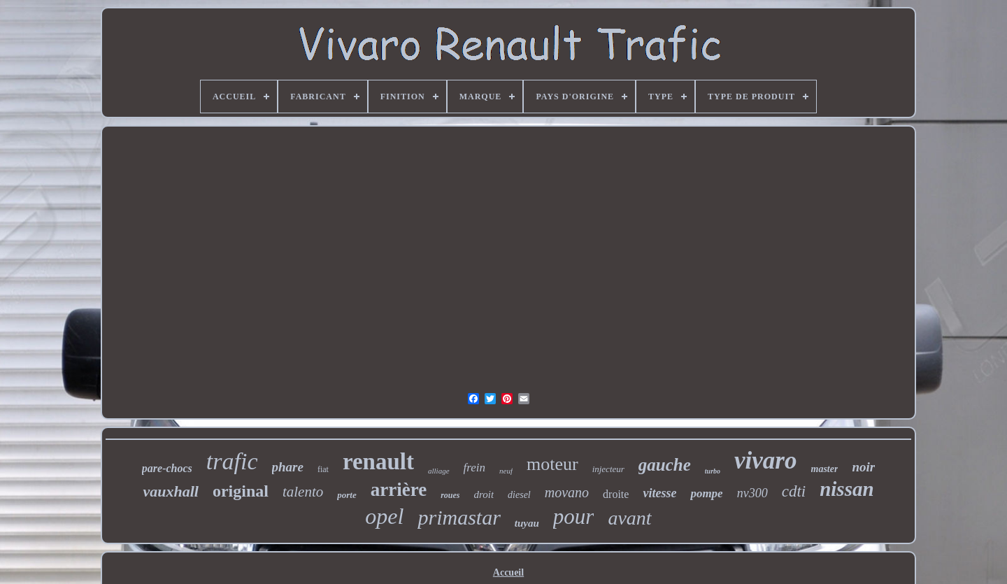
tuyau (527, 523)
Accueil (508, 572)
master (824, 469)
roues (450, 495)
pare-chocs (167, 468)
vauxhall (170, 491)
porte (346, 495)
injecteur (608, 469)
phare (287, 467)
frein (474, 467)
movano (567, 492)
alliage (439, 471)
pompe (706, 493)
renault (378, 461)
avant (629, 518)
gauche (664, 464)
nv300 (752, 493)
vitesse (659, 493)
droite (616, 494)
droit (483, 494)
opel (384, 516)
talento (303, 491)
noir (863, 467)
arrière (399, 489)
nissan (846, 489)
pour (573, 516)
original (241, 491)
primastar (458, 517)
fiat (323, 469)
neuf (506, 471)
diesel (519, 495)
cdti (794, 491)
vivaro (765, 460)
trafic (232, 461)
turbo (712, 471)
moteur (552, 464)
